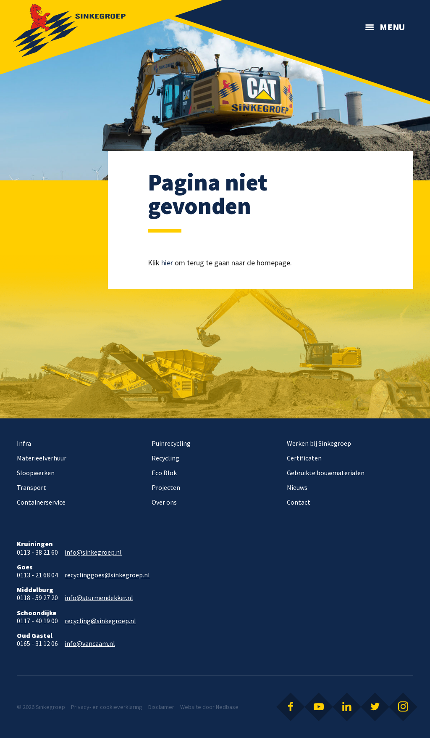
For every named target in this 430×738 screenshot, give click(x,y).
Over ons (164, 502)
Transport (31, 487)
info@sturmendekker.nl (99, 598)
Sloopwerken (36, 472)
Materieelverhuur (41, 458)
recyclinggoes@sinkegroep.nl (107, 575)
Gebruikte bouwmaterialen (325, 472)
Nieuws (297, 487)
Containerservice (41, 502)
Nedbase (227, 707)
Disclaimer (161, 707)
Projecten (166, 487)
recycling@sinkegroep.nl (100, 621)
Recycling (165, 458)
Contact (298, 502)
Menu (392, 27)
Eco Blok (164, 472)
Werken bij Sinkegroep (319, 443)
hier (167, 262)
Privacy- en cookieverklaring (106, 707)
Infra (24, 443)
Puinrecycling (171, 443)
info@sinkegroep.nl (93, 552)
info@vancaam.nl (90, 644)
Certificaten (304, 458)
